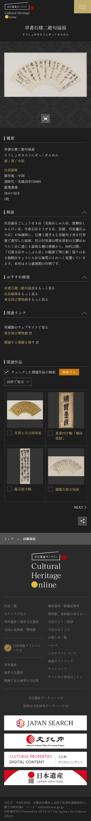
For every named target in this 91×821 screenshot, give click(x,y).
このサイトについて (62, 653)
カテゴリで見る (15, 614)
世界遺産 (10, 664)
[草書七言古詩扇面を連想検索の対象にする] (9, 432)
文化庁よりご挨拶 (60, 621)
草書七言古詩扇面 (27, 432)
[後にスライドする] (80, 507)
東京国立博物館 (16, 299)
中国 (20, 160)
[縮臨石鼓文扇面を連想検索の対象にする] (50, 489)
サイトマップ (57, 668)
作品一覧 (10, 606)
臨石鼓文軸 (22, 489)
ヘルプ (53, 645)
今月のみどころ (59, 629)
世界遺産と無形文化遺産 (21, 621)
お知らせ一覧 (57, 637)
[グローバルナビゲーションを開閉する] (82, 6)
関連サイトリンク (60, 661)
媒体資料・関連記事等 (64, 606)
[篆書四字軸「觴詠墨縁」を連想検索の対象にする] (50, 433)
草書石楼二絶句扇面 (19, 288)
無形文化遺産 (13, 672)
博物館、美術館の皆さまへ (67, 614)
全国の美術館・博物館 (20, 629)
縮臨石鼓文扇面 (67, 489)
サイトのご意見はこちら (65, 676)
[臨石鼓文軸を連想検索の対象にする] (9, 489)
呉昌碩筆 (11, 170)
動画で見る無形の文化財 (21, 680)
